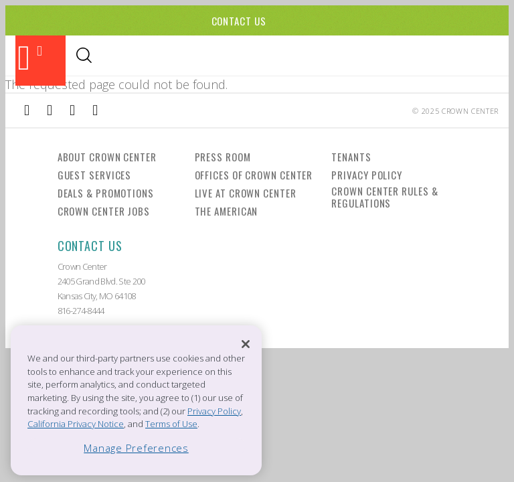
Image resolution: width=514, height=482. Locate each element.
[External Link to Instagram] (49, 110)
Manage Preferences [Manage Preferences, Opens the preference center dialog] (136, 448)
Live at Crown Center (245, 193)
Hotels (233, 57)
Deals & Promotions (106, 193)
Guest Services (95, 175)
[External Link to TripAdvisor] (72, 110)
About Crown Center (107, 157)
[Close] (246, 344)
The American (226, 211)
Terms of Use (171, 424)
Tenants (351, 157)
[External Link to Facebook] (26, 110)
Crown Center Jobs (104, 211)
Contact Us (238, 20)
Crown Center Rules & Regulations (384, 197)
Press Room (223, 157)
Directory (360, 57)
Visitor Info (293, 57)
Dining (81, 57)
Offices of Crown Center (254, 175)
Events (187, 57)
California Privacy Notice (75, 424)
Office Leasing (432, 57)
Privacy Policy (366, 175)
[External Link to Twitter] (95, 110)
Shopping (133, 57)
